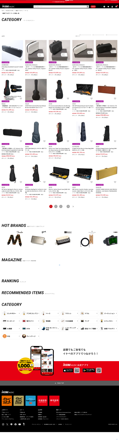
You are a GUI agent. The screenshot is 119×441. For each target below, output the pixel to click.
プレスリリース (68, 433)
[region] (59, 244)
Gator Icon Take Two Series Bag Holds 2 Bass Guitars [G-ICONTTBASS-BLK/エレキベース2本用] (59, 154)
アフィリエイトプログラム (8, 427)
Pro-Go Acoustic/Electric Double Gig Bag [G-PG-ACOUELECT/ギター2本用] (59, 111)
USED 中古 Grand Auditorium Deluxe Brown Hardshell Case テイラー (35, 111)
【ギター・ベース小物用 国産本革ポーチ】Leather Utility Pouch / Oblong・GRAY (82, 73)
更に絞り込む (70, 40)
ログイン (107, 2)
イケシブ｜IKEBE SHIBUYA (62, 427)
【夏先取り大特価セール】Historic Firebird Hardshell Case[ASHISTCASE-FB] (12, 154)
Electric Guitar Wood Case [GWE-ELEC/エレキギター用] (59, 194)
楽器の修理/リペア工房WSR (80, 421)
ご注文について (5, 421)
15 (68, 211)
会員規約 (60, 433)
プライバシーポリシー (36, 433)
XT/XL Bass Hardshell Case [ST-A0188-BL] (12, 72)
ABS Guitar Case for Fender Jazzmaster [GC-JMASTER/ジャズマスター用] (82, 194)
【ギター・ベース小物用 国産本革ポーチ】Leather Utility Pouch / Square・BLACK (59, 73)
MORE (59, 272)
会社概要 (40, 421)
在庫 (95, 40)
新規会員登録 (114, 2)
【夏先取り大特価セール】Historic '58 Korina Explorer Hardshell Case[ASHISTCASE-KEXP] (106, 112)
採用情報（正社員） (42, 425)
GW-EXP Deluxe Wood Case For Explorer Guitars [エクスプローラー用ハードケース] (83, 112)
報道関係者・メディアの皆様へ (27, 425)
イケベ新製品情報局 (60, 423)
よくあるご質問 (5, 425)
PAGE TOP (60, 392)
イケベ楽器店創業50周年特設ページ (59, 5)
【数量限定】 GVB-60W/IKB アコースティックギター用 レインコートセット (12, 111)
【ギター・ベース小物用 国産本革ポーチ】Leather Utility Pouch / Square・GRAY (36, 73)
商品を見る (110, 437)
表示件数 (109, 40)
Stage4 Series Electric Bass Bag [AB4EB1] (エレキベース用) (83, 154)
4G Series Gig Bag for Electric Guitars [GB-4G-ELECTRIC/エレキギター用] (12, 194)
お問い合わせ (23, 423)
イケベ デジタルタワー (61, 425)
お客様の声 (22, 421)
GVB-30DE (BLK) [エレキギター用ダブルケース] (36, 154)
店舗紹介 (40, 423)
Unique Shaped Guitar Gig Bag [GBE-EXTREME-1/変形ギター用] (106, 154)
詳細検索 (87, 10)
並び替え (83, 40)
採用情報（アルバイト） (43, 427)
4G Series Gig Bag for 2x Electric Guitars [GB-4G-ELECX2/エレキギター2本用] (36, 195)
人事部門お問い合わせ (25, 427)
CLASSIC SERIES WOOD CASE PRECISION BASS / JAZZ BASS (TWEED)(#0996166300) (106, 195)
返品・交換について (6, 423)
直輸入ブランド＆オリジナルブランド (83, 423)
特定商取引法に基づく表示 (49, 433)
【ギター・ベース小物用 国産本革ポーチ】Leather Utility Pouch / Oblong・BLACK (106, 73)
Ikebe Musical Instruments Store (63, 421)
